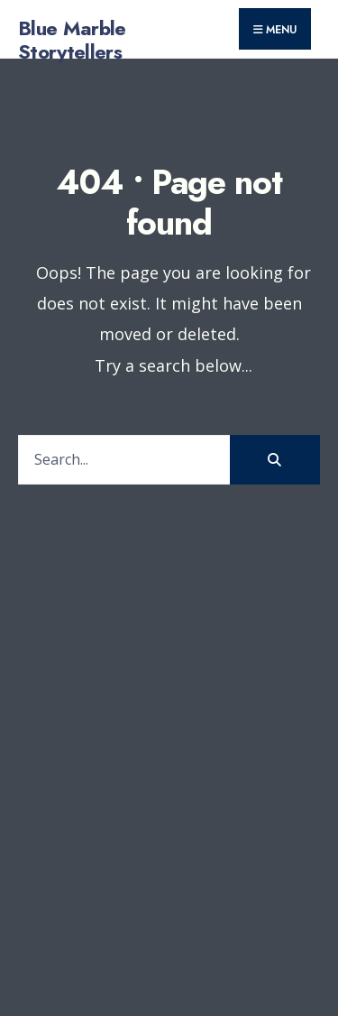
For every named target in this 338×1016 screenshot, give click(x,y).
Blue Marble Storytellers (72, 40)
